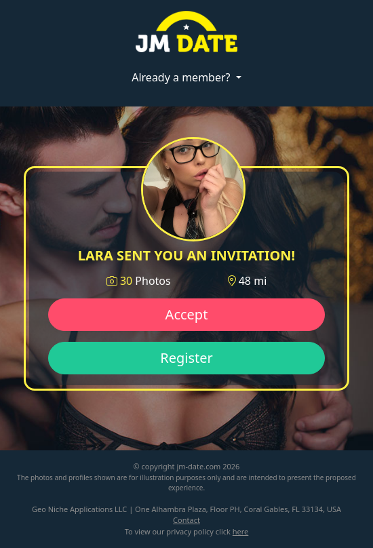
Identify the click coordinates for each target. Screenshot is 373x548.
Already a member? (182, 77)
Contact (186, 520)
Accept (186, 314)
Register (186, 358)
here (241, 531)
